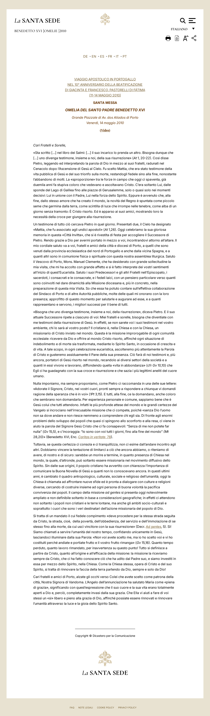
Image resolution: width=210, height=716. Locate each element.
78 (94, 437)
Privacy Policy (127, 707)
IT (117, 56)
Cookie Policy (105, 707)
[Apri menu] (192, 20)
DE (85, 56)
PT (125, 56)
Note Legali (85, 707)
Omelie (51, 31)
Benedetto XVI (28, 31)
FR (110, 56)
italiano (179, 30)
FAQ (72, 707)
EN (94, 56)
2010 (62, 31)
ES (102, 56)
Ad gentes (153, 527)
